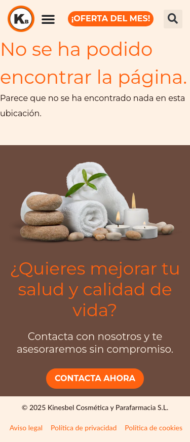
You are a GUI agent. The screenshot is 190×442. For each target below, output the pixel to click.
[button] (173, 19)
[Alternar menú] (48, 19)
